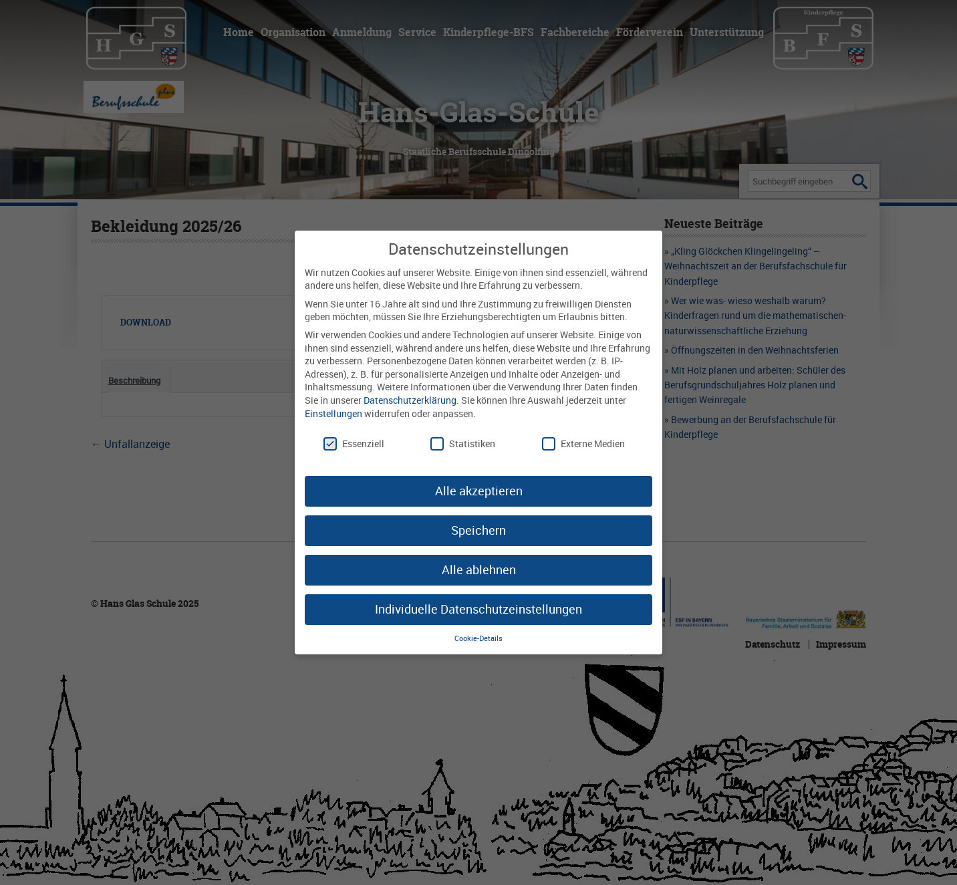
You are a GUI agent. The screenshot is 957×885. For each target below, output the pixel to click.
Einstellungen (333, 413)
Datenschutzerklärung (410, 400)
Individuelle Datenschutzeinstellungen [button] (478, 609)
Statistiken (462, 443)
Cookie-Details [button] (478, 638)
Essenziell (353, 443)
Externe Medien (583, 443)
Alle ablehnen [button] (479, 569)
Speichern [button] (478, 530)
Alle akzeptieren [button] (479, 491)
